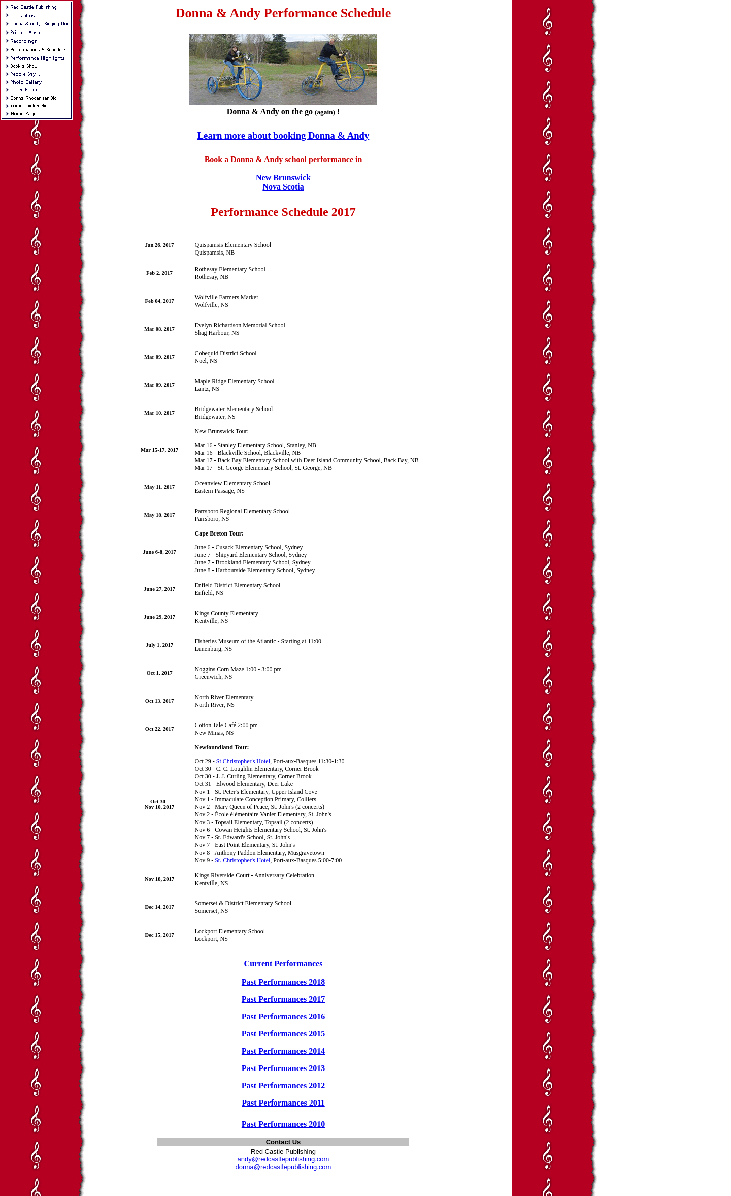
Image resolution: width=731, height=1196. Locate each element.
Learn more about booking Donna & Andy (283, 135)
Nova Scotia (283, 186)
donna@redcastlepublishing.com (283, 1167)
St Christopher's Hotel (243, 761)
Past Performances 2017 (283, 999)
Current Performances (283, 963)
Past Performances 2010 (283, 1124)
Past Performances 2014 (283, 1051)
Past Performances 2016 (283, 1016)
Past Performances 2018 (283, 982)
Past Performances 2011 (283, 1102)
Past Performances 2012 (283, 1085)
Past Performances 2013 (283, 1068)
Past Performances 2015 (283, 1033)
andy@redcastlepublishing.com (283, 1159)
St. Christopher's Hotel (242, 860)
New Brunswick (283, 177)
